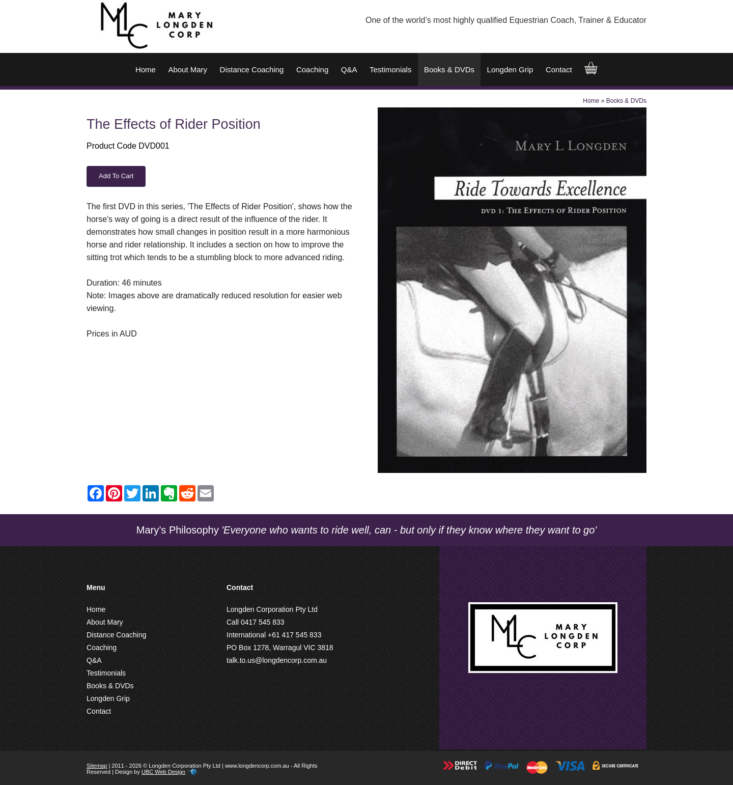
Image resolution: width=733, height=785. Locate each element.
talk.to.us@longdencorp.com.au (277, 660)
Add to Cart (116, 176)
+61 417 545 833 (295, 635)
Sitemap (97, 766)
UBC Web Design (163, 772)
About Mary (187, 69)
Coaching (312, 69)
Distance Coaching (252, 69)
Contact (559, 69)
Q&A (349, 69)
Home (145, 69)
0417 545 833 (263, 622)
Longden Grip (510, 69)
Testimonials (391, 69)
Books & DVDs (449, 69)
